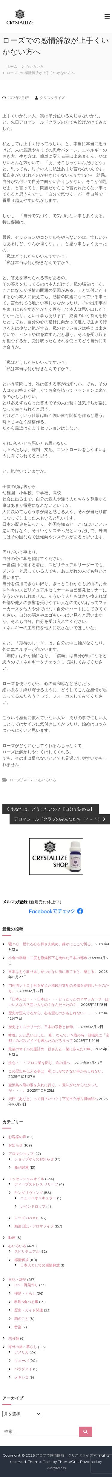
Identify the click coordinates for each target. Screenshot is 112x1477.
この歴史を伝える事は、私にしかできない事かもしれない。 (56, 1071)
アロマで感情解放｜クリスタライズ (64, 1455)
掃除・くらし (25, 1293)
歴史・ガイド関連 (28, 1310)
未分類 (13, 1338)
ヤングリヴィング (28, 1192)
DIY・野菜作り (26, 1285)
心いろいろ (35, 66)
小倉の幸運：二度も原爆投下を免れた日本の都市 (47, 957)
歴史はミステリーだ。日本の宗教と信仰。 (42, 1026)
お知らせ (15, 1145)
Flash (47, 1461)
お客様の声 (17, 1137)
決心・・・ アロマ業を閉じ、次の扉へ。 (41, 1062)
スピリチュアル (26, 1251)
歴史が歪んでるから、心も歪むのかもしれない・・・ (51, 1013)
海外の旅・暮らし (22, 1346)
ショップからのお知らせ (34, 1159)
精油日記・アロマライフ (34, 1226)
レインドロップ (32, 1206)
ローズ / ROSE (22, 780)
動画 (12, 1237)
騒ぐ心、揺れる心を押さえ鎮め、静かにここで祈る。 (51, 944)
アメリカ (21, 1352)
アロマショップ (20, 1153)
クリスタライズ (52, 97)
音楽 (18, 1327)
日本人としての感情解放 (40, 1265)
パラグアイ (23, 1369)
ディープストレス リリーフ (36, 1184)
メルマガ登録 (14, 901)
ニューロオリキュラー (38, 1198)
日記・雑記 (17, 1279)
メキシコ (21, 1377)
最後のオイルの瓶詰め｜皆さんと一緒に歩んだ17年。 (51, 1049)
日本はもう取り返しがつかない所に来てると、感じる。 (53, 971)
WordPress (56, 1468)
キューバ (21, 1360)
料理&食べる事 (26, 1301)
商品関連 (21, 1167)
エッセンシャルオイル (26, 1179)
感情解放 (21, 1259)
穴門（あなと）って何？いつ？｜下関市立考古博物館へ (53, 1098)
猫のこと (21, 1318)
